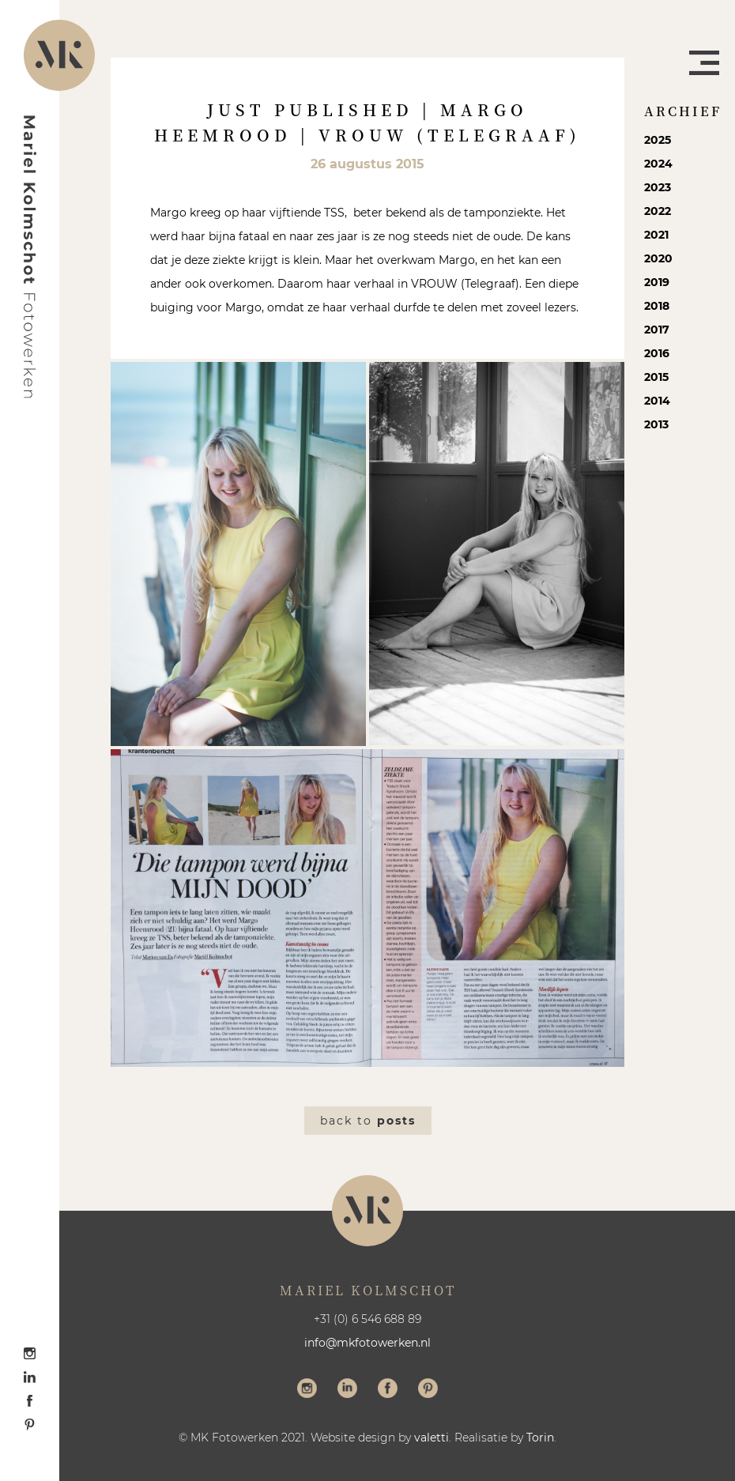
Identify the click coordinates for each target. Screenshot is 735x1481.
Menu (704, 63)
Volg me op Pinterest (428, 1390)
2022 (657, 211)
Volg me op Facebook (388, 1390)
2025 (657, 140)
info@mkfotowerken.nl (367, 1343)
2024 (658, 163)
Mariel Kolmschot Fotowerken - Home (30, 257)
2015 (656, 377)
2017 (656, 329)
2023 (657, 187)
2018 (656, 306)
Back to (368, 1121)
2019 (656, 282)
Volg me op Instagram (307, 1390)
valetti (431, 1437)
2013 (656, 424)
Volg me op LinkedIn (347, 1390)
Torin (540, 1437)
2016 (656, 353)
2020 (658, 258)
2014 (657, 401)
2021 (656, 235)
